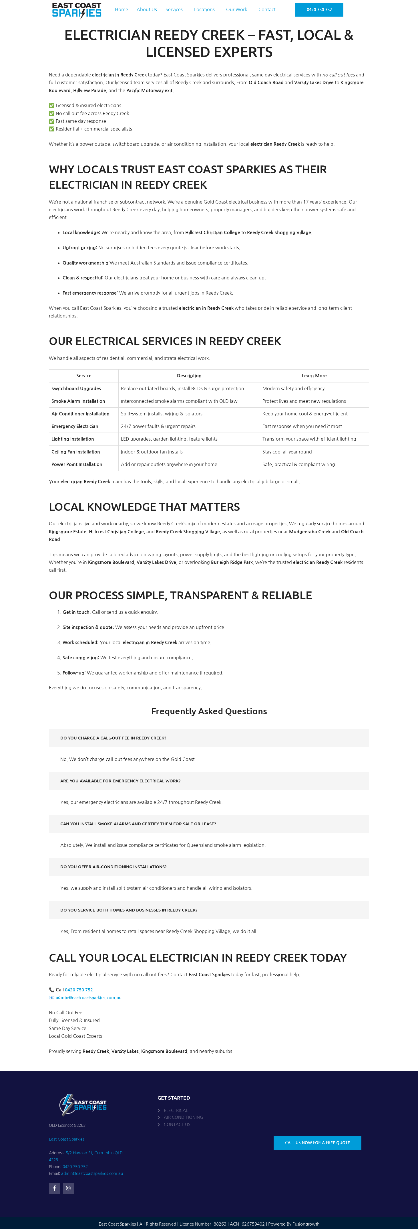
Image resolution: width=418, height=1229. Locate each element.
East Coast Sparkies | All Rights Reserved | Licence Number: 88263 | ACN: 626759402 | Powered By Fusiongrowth (209, 1222)
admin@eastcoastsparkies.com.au (92, 997)
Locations (204, 9)
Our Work (236, 9)
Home (121, 9)
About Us (147, 9)
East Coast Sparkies (66, 1139)
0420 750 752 (80, 990)
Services (174, 9)
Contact (267, 9)
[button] (175, 9)
